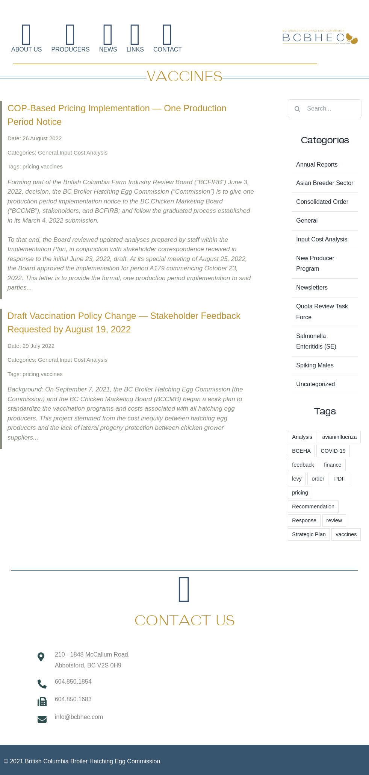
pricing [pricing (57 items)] (300, 493)
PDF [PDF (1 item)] (339, 479)
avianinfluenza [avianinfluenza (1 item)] (339, 437)
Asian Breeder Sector (324, 183)
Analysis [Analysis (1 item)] (302, 437)
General (307, 220)
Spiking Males (315, 365)
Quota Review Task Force (322, 311)
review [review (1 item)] (334, 520)
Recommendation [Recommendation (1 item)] (313, 507)
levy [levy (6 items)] (297, 479)
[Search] (297, 108)
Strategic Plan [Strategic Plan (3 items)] (309, 534)
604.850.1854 (73, 681)
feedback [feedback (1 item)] (303, 465)
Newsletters (312, 287)
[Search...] (324, 108)
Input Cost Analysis (321, 239)
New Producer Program (315, 263)
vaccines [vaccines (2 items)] (346, 534)
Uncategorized (315, 384)
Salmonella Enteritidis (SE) (316, 341)
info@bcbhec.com (79, 717)
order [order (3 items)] (318, 479)
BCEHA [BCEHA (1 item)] (301, 451)
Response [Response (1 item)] (304, 520)
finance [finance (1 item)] (332, 465)
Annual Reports (316, 164)
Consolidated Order (322, 202)
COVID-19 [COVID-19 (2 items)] (333, 451)
